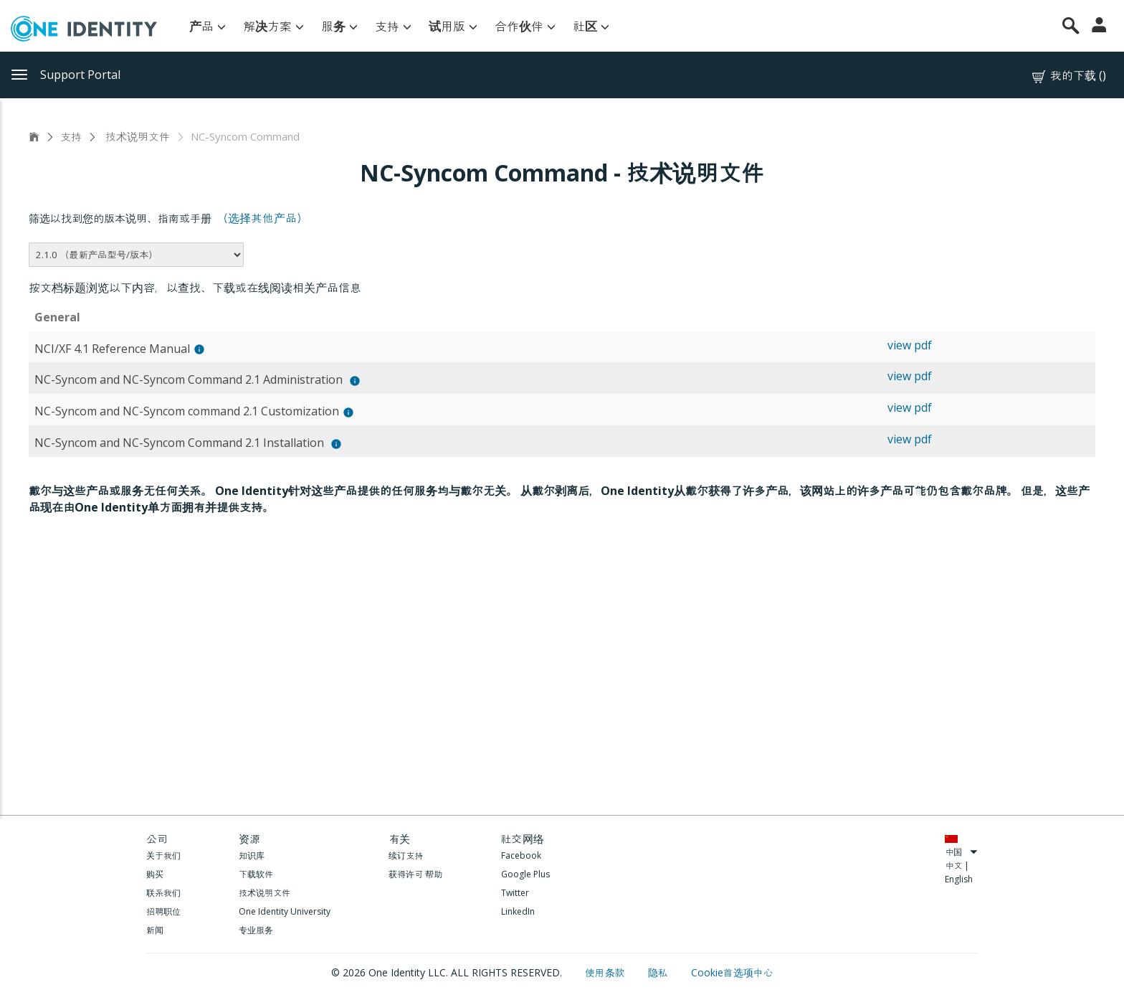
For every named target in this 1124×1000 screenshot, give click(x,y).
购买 (154, 874)
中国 (961, 852)
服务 (339, 26)
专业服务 (256, 930)
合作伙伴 (525, 26)
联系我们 (163, 893)
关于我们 (163, 855)
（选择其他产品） (262, 218)
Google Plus (525, 874)
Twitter (515, 893)
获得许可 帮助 (415, 874)
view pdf (909, 345)
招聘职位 (163, 911)
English (959, 879)
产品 (207, 26)
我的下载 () (1068, 75)
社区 (591, 26)
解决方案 (273, 26)
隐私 (659, 972)
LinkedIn (518, 911)
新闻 (154, 930)
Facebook (521, 855)
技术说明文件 (136, 136)
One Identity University (284, 911)
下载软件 (256, 874)
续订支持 (406, 855)
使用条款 (606, 972)
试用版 (453, 26)
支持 (393, 26)
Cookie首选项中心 (732, 972)
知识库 (252, 855)
